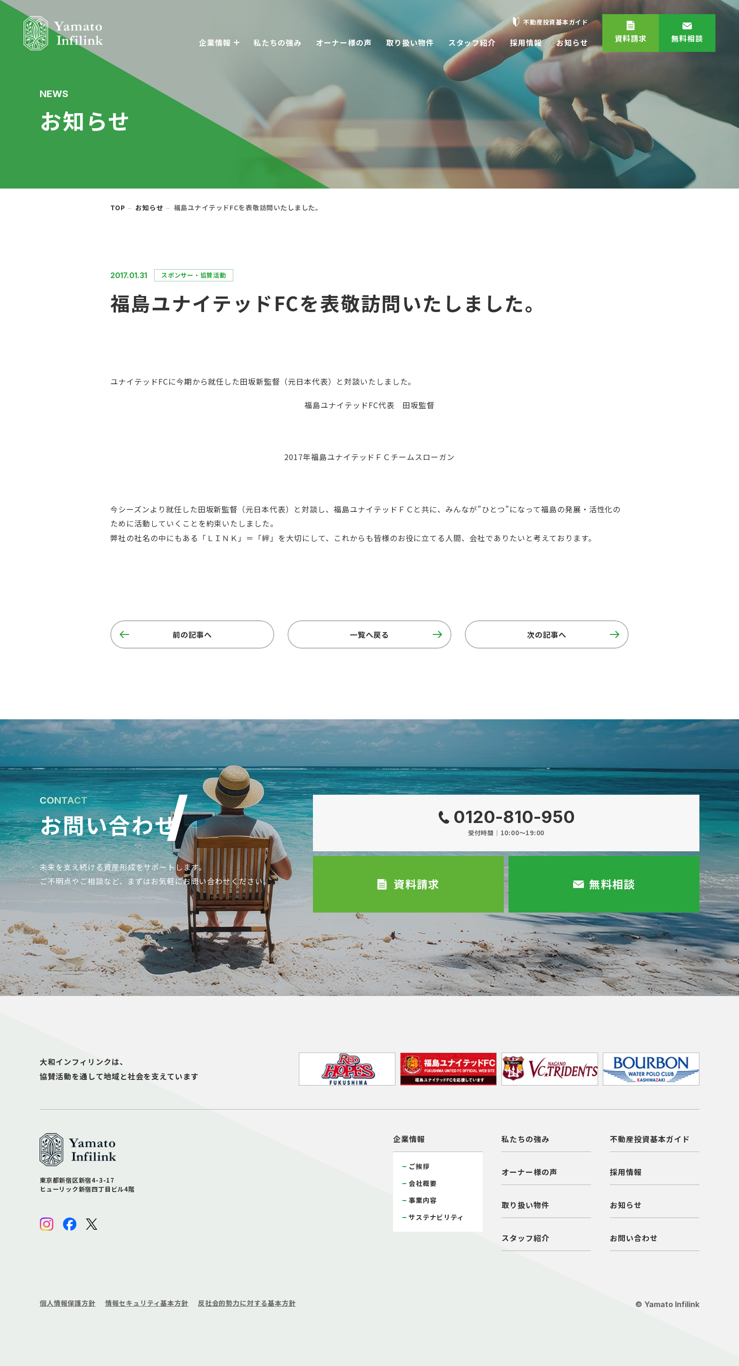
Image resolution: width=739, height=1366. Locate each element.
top (117, 207)
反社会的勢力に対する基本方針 (247, 1303)
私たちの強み (525, 1138)
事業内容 (422, 1200)
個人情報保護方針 (68, 1303)
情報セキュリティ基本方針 (147, 1303)
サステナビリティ (436, 1217)
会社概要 (422, 1183)
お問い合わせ (634, 1237)
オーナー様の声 (529, 1171)
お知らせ (149, 207)
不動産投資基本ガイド (650, 1138)
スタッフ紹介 (525, 1237)
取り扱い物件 (525, 1204)
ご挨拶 (419, 1166)
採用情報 (626, 1171)
